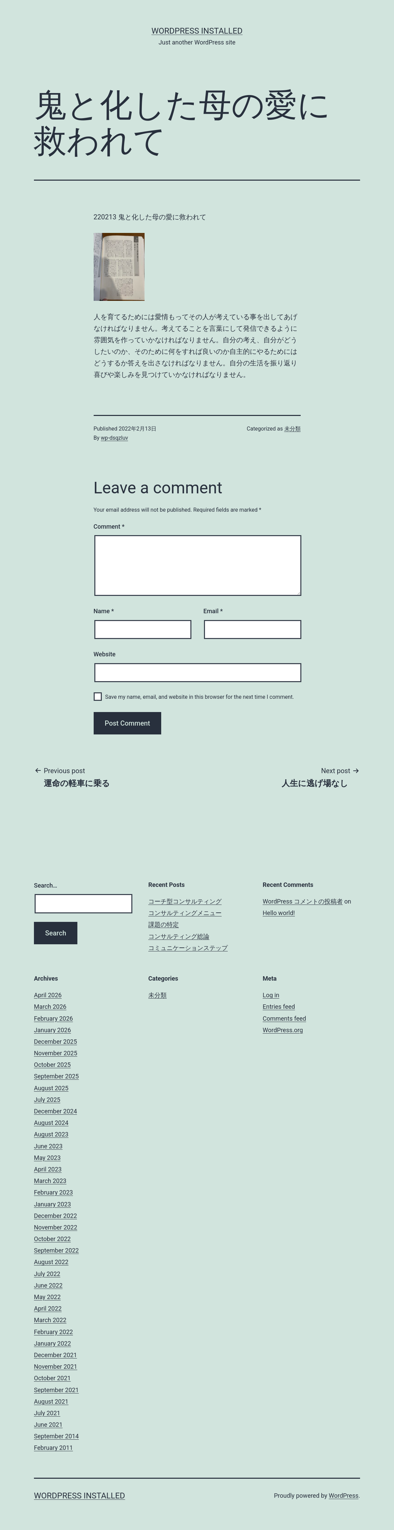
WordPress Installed (197, 31)
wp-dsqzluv (114, 438)
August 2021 (51, 1401)
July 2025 (47, 1099)
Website (105, 654)
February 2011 (53, 1447)
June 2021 (48, 1424)
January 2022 (52, 1343)
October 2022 (52, 1238)
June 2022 (48, 1285)
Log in (271, 995)
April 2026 (48, 995)
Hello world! (279, 912)
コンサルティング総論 (178, 936)
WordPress (343, 1495)
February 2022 (53, 1331)
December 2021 (55, 1355)
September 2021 (56, 1390)
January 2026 (52, 1030)
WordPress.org (283, 1030)
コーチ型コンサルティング (185, 901)
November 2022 (55, 1227)
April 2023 (48, 1169)
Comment (109, 526)
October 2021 (52, 1378)
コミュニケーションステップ (188, 947)
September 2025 (56, 1076)
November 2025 (55, 1053)
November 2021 (55, 1366)
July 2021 (47, 1413)
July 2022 (47, 1273)
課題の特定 (163, 924)
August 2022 (51, 1261)
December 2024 (55, 1111)
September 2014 (56, 1436)
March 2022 (50, 1320)
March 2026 (50, 1006)
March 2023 (50, 1180)
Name (104, 611)
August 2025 (51, 1088)
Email (213, 611)
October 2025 (52, 1064)
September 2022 (56, 1250)
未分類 (292, 428)
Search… (45, 885)
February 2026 (53, 1018)
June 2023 (48, 1146)
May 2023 (47, 1157)
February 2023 (53, 1192)
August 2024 (51, 1122)
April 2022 (48, 1308)
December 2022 (55, 1215)
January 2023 (52, 1204)
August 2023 (51, 1134)
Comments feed (284, 1018)
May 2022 (47, 1296)
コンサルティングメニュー (185, 912)
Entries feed (279, 1006)
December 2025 (55, 1041)
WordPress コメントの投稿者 (303, 901)
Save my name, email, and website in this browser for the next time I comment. (199, 697)
